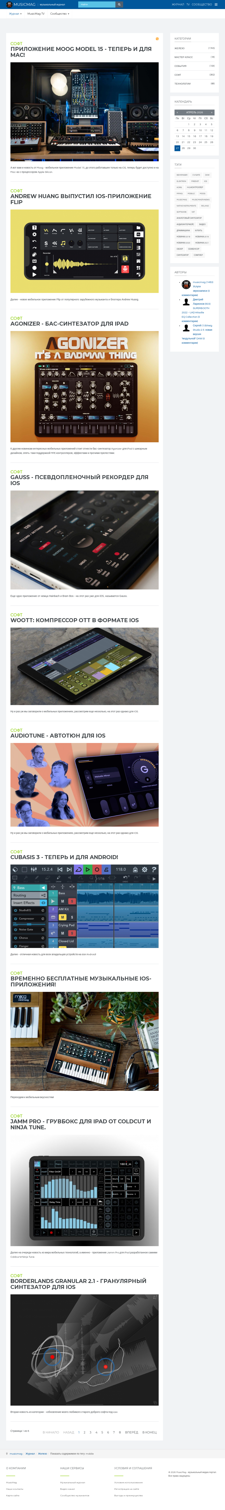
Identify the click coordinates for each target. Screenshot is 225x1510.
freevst (195, 181)
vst (193, 212)
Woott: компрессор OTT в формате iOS (74, 620)
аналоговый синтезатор (189, 218)
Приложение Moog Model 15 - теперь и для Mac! (81, 52)
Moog (202, 194)
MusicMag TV (36, 13)
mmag (179, 194)
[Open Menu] (216, 4)
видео (202, 224)
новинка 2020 (183, 243)
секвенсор (193, 249)
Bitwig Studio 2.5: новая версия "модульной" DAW (197, 334)
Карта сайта (12, 1495)
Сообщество (202, 4)
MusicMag (182, 200)
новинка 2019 (202, 237)
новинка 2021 (202, 243)
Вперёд (131, 1432)
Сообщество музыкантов (74, 1495)
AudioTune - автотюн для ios (57, 735)
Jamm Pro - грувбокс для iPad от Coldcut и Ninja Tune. (80, 1124)
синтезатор (183, 255)
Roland (205, 206)
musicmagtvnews (200, 200)
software (181, 212)
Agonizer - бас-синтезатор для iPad (69, 323)
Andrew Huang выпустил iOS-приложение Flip (80, 199)
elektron (181, 181)
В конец (149, 1432)
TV (188, 4)
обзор (180, 249)
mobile (191, 194)
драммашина (183, 231)
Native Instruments (186, 206)
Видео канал (67, 1489)
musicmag (203, 282)
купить (198, 231)
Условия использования (128, 1482)
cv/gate (196, 175)
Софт (16, 44)
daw (207, 175)
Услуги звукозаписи (196, 291)
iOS (205, 181)
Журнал (178, 4)
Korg (179, 187)
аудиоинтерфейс (185, 224)
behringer (182, 175)
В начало (51, 1432)
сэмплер (198, 255)
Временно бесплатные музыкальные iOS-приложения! (80, 981)
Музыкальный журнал (72, 1482)
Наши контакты (14, 1489)
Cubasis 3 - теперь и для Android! (64, 857)
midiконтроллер (195, 187)
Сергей (199, 325)
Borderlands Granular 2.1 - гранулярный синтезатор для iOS (78, 1284)
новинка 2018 (183, 237)
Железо (42, 1454)
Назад (68, 1432)
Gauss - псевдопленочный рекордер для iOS (79, 480)
